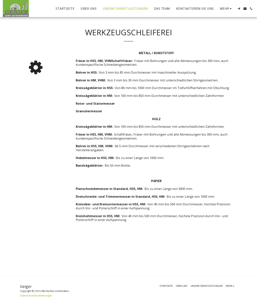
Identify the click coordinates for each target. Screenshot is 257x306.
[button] (239, 8)
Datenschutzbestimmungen (36, 295)
